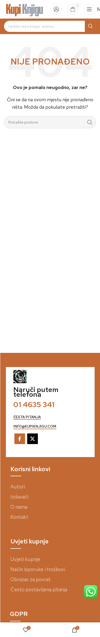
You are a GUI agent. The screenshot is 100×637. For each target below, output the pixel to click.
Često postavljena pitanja (38, 590)
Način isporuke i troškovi (37, 569)
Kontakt (19, 517)
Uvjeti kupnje (25, 559)
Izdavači (19, 497)
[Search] (50, 26)
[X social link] (32, 438)
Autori (17, 487)
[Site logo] (24, 9)
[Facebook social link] (19, 438)
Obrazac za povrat (30, 579)
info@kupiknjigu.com (34, 426)
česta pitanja (27, 417)
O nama (18, 507)
